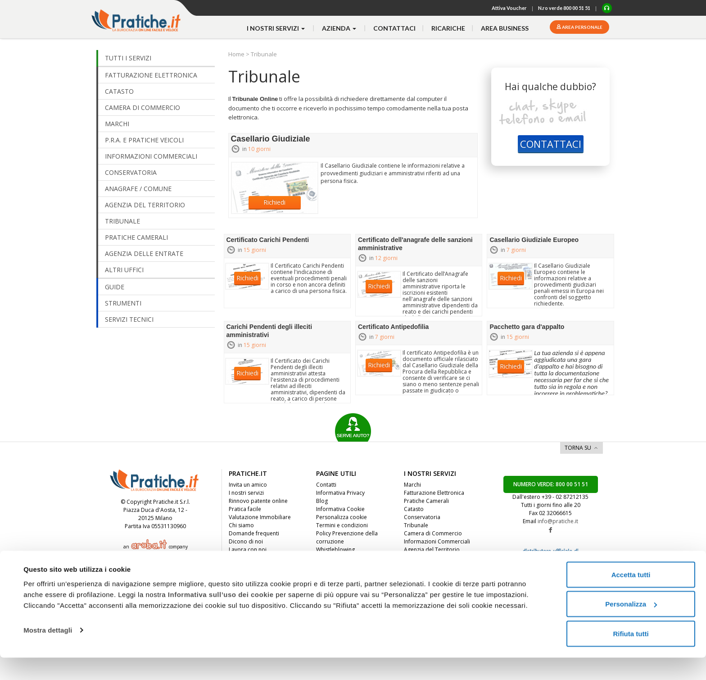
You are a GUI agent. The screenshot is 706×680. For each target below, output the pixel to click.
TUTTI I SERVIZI (128, 58)
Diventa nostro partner (258, 557)
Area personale (581, 27)
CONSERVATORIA (131, 172)
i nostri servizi (276, 28)
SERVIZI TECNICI (129, 319)
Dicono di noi (246, 541)
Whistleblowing (335, 549)
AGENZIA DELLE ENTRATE (144, 253)
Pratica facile (245, 509)
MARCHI (117, 123)
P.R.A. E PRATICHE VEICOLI (144, 140)
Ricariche (448, 28)
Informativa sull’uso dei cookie (221, 617)
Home (237, 54)
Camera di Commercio (433, 533)
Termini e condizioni (342, 525)
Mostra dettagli (47, 652)
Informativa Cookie (340, 509)
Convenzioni (244, 566)
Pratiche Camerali (426, 501)
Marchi (412, 484)
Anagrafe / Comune (428, 566)
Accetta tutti (631, 597)
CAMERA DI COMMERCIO (142, 107)
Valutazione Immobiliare (260, 517)
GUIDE (114, 287)
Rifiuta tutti (630, 656)
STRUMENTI (123, 303)
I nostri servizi (246, 493)
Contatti (326, 484)
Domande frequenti (254, 533)
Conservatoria (422, 517)
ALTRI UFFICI (124, 269)
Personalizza (631, 626)
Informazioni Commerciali (437, 541)
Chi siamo (241, 525)
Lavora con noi (248, 549)
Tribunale (416, 525)
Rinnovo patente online (258, 501)
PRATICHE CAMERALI (136, 237)
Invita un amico (248, 484)
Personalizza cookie (341, 517)
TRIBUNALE (122, 221)
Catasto (414, 509)
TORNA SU (578, 448)
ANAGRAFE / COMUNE (138, 188)
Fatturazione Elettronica (434, 493)
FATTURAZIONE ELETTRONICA (151, 75)
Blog (322, 501)
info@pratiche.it (558, 521)
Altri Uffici (416, 557)
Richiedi (274, 202)
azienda (340, 28)
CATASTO (119, 91)
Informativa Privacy (340, 493)
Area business (505, 28)
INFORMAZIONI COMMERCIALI (151, 156)
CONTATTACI (550, 144)
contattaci (394, 28)
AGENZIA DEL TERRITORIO (145, 205)
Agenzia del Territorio (432, 549)
